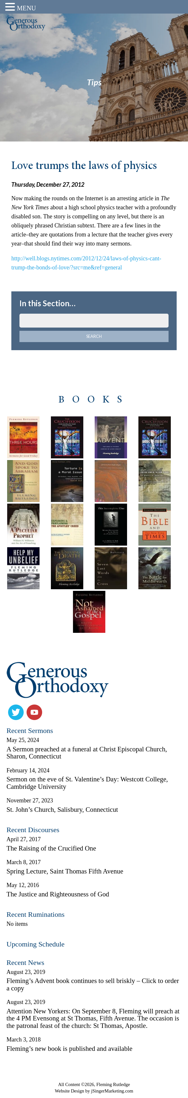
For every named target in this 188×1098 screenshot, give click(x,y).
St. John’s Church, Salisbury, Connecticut (62, 809)
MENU (26, 8)
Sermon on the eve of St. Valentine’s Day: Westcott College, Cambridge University (87, 783)
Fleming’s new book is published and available (69, 1048)
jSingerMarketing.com (112, 1090)
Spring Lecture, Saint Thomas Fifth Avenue (64, 871)
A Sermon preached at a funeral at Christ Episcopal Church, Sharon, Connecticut (86, 753)
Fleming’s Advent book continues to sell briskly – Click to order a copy (92, 984)
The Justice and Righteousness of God (57, 894)
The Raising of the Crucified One (51, 848)
